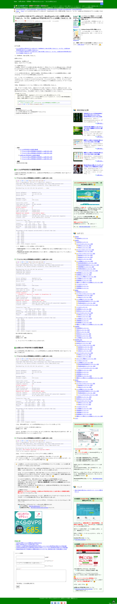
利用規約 (29, 1)
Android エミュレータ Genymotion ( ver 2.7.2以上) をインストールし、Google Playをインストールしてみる (93, 115)
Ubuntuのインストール (82, 381)
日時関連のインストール (82, 288)
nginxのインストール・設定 (85, 259)
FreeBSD (77, 326)
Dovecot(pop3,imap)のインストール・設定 (88, 265)
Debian (76, 290)
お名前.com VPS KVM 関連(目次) (73, 7)
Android (77, 236)
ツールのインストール (81, 284)
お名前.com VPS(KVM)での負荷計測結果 (30, 155)
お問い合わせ (22, 1)
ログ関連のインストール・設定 (84, 278)
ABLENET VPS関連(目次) (22, 7)
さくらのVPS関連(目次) (87, 7)
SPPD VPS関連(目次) (59, 7)
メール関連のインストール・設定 (84, 261)
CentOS (77, 240)
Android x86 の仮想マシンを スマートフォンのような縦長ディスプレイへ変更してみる (93, 128)
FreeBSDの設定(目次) (52, 9)
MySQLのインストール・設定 (85, 251)
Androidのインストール (82, 238)
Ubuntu (76, 380)
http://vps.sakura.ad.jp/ (34, 506)
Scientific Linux (78, 339)
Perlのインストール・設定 (84, 247)
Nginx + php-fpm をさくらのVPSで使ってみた (27, 544)
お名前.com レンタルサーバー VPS (43, 21)
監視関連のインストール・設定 (84, 280)
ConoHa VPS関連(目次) (47, 7)
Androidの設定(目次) (21, 9)
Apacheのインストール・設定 (83, 335)
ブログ (76, 418)
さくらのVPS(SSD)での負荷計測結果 (29, 149)
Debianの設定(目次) (42, 9)
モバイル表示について (51, 1)
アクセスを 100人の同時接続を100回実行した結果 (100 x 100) (36, 151)
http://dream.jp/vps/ (98, 478)
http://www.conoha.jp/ (80, 539)
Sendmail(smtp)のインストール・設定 (87, 263)
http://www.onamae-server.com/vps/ (39, 507)
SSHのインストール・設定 (83, 330)
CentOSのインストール (82, 242)
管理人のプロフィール (38, 1)
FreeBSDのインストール (82, 328)
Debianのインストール (82, 291)
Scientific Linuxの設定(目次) (64, 9)
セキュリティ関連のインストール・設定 (86, 276)
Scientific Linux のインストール (84, 341)
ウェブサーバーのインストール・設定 (85, 253)
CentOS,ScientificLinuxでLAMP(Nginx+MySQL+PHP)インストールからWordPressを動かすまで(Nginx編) (42, 547)
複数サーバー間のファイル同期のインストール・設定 (89, 282)
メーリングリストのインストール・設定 (88, 270)
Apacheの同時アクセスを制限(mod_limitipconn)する (29, 543)
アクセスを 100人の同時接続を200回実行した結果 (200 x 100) (36, 153)
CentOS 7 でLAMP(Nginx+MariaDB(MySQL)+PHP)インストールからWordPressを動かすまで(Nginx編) (41, 546)
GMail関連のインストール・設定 (86, 266)
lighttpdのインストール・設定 (85, 257)
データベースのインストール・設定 (85, 249)
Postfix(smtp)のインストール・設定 (86, 268)
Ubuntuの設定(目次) (77, 9)
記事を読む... (100, 123)
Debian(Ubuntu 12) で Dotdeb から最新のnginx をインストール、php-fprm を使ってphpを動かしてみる (41, 549)
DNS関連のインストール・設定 (84, 272)
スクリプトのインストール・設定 (84, 244)
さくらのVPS (56, 21)
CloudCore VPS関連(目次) (35, 7)
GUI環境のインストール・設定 (83, 274)
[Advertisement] (43, 130)
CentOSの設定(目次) (31, 9)
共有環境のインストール (82, 286)
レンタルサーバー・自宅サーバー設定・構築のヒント (64, 598)
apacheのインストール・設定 (85, 255)
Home (15, 1)
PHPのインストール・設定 (84, 245)
